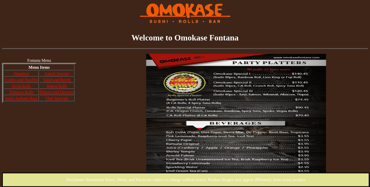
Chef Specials (56, 98)
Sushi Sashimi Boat (21, 98)
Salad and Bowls (57, 80)
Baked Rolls (57, 86)
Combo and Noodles (21, 80)
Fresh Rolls (21, 86)
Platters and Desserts (57, 92)
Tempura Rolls (21, 92)
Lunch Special (57, 73)
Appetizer (21, 73)
